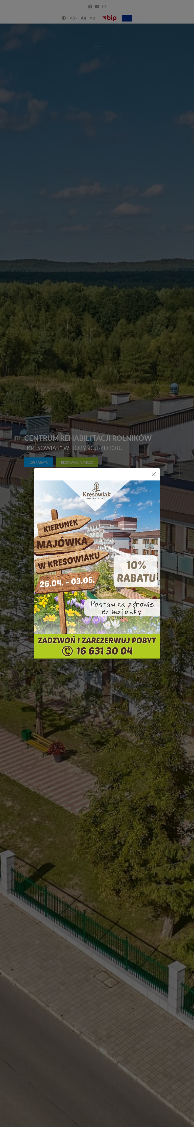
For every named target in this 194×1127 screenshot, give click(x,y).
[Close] (154, 474)
